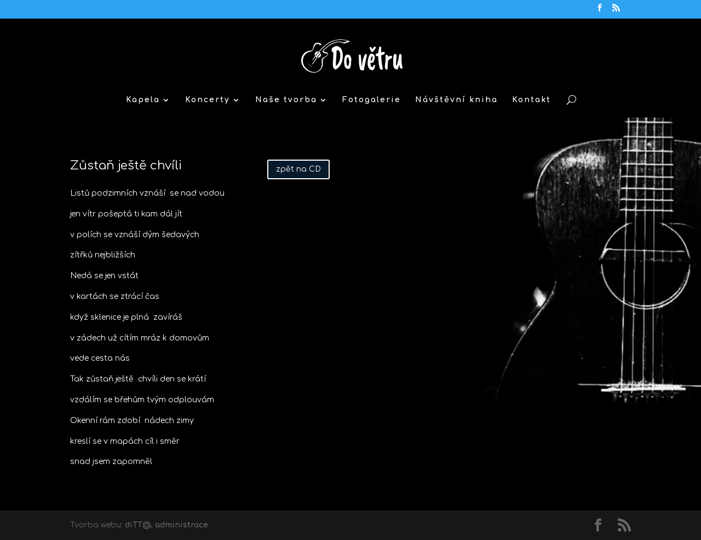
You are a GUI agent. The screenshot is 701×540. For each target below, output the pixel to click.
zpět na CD (298, 169)
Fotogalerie (371, 100)
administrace (181, 525)
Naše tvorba (286, 100)
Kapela (143, 100)
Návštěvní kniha (456, 100)
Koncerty (207, 100)
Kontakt (531, 100)
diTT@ (138, 525)
